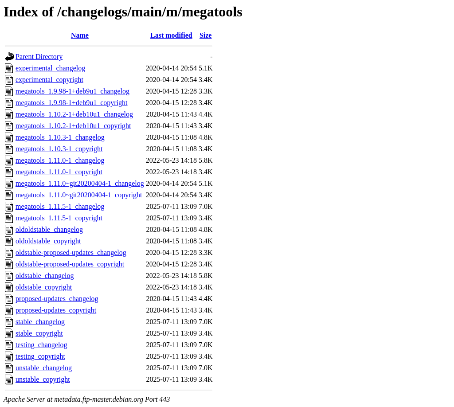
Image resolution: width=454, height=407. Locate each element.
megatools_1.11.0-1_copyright (59, 172)
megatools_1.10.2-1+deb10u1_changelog (74, 114)
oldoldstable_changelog (49, 229)
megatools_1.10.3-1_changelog (60, 137)
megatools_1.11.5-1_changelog (60, 206)
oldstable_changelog (45, 275)
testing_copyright (40, 356)
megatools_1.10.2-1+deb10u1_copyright (73, 125)
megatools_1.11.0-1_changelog (60, 160)
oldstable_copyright (44, 287)
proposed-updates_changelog (57, 298)
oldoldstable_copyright (48, 241)
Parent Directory (39, 56)
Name (80, 35)
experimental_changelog (50, 68)
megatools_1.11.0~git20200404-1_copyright (79, 195)
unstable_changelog (44, 368)
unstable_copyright (43, 379)
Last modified (171, 35)
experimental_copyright (49, 79)
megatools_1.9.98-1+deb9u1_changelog (72, 91)
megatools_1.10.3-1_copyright (59, 149)
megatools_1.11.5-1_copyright (59, 218)
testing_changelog (41, 344)
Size (206, 35)
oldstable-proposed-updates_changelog (71, 252)
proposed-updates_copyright (56, 310)
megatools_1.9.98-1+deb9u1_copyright (72, 102)
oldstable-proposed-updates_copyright (70, 264)
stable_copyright (39, 333)
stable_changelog (40, 321)
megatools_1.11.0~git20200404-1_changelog (80, 183)
